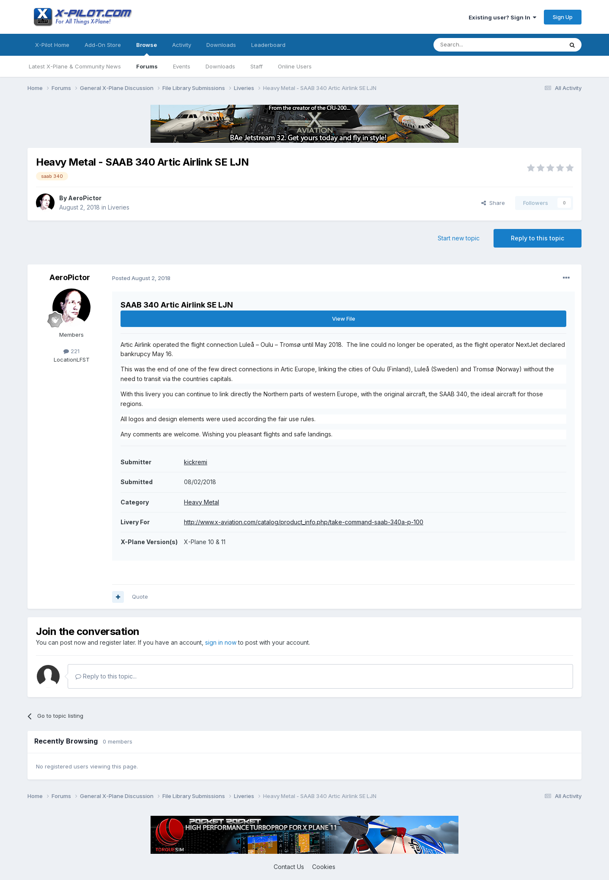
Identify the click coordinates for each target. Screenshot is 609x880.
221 (71, 351)
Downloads (220, 66)
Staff (256, 66)
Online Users (295, 66)
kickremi (195, 462)
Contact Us (289, 866)
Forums (147, 66)
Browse (146, 48)
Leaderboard (268, 44)
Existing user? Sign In (502, 17)
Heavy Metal (201, 502)
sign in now (220, 642)
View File (343, 318)
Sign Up (563, 17)
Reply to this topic (537, 238)
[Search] (476, 45)
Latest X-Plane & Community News (75, 66)
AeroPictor (85, 198)
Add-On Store (103, 44)
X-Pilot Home (52, 44)
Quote (140, 596)
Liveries (118, 207)
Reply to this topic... (106, 676)
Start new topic (459, 238)
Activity (181, 44)
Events (181, 66)
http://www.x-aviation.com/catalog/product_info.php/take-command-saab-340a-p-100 (303, 522)
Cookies (323, 866)
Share (493, 202)
